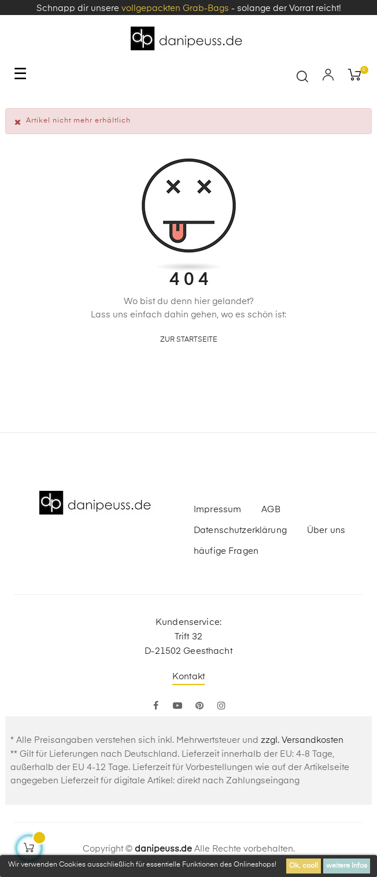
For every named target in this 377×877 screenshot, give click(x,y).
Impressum (217, 509)
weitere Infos (346, 866)
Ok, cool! (303, 866)
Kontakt (188, 676)
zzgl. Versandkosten (302, 740)
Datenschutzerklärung (240, 530)
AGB (270, 509)
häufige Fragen (226, 551)
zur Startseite (188, 339)
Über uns (326, 530)
